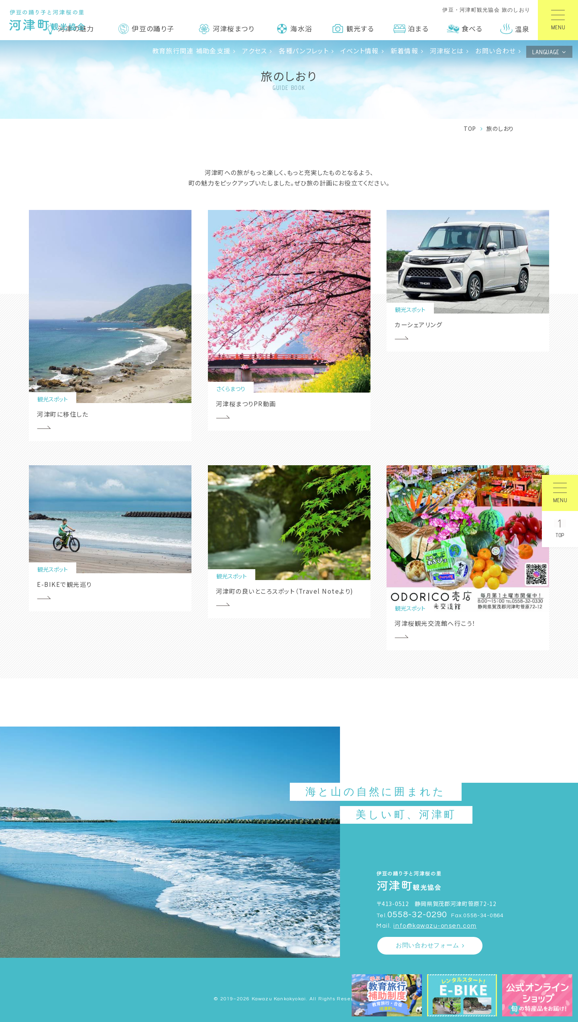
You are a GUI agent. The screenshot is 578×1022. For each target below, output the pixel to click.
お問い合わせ (495, 50)
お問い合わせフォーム (427, 946)
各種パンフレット (303, 50)
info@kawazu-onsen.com (434, 926)
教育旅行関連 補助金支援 (191, 50)
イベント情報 (359, 50)
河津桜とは (447, 50)
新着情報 (404, 50)
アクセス (254, 50)
